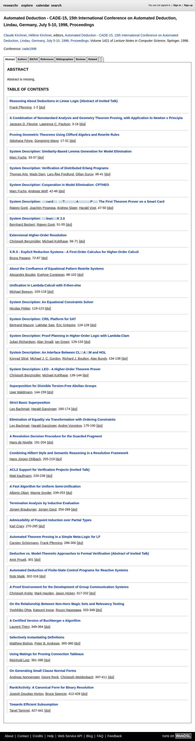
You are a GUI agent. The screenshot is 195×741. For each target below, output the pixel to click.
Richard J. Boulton (75, 358)
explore (27, 5)
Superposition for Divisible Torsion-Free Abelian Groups (52, 386)
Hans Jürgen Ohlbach (25, 459)
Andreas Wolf (38, 191)
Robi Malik (17, 576)
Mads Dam (37, 174)
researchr (10, 5)
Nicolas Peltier (19, 308)
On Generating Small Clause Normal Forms (42, 671)
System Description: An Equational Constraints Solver (51, 302)
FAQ (100, 736)
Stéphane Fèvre (20, 141)
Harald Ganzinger (43, 409)
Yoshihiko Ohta (20, 610)
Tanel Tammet (19, 710)
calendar (42, 5)
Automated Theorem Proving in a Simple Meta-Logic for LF (54, 537)
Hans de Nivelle (20, 442)
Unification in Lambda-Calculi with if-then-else (45, 285)
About (9, 736)
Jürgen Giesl (47, 509)
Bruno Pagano (19, 258)
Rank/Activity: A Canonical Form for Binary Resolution (51, 687)
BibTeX (34, 59)
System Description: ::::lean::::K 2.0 (37, 218)
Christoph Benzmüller (24, 241)
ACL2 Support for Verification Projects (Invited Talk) (49, 469)
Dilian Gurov (84, 174)
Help (50, 736)
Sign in (177, 5)
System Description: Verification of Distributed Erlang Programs (58, 168)
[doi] (42, 107)
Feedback (114, 736)
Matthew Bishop (20, 643)
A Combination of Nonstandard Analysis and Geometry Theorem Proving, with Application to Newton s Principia (96, 118)
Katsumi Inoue (43, 610)
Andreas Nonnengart (24, 677)
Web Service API (70, 736)
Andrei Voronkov (70, 425)
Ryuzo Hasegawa (68, 610)
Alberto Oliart (18, 493)
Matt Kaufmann (20, 476)
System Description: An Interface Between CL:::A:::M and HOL (57, 352)
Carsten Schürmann (23, 543)
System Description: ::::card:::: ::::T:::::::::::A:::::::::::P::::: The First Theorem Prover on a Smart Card (86, 201)
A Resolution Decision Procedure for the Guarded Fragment (55, 436)
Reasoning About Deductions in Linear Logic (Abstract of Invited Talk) (63, 101)
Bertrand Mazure (21, 325)
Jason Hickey (65, 593)
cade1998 (29, 49)
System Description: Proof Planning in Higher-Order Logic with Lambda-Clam (69, 336)
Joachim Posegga (42, 208)
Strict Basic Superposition (29, 402)
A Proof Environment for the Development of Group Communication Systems (68, 587)
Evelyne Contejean (51, 275)
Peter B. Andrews (47, 643)
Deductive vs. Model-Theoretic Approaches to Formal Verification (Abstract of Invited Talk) (79, 553)
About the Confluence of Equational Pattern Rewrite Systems (56, 268)
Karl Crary (16, 526)
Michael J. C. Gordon (45, 358)
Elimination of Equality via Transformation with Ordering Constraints (62, 419)
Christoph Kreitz (20, 593)
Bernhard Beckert (22, 224)
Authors (22, 59)
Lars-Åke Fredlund (60, 174)
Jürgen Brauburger (22, 509)
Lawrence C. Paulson (54, 124)
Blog (89, 736)
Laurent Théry (19, 626)
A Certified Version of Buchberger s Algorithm (44, 620)
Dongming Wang (47, 141)
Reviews (81, 59)
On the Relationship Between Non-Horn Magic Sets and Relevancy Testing (66, 604)
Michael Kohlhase (55, 241)
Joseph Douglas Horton (26, 694)
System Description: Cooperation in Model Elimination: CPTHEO (59, 185)
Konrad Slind (18, 358)
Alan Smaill (45, 342)
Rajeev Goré (18, 208)
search (56, 5)
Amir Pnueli (17, 559)
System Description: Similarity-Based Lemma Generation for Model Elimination (70, 151)
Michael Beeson (20, 291)
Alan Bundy (99, 358)
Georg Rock (50, 677)
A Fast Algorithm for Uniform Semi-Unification (45, 486)
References (46, 59)
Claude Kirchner (15, 35)
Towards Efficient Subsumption (33, 704)
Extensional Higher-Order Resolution (38, 235)
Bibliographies (64, 59)
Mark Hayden (44, 593)
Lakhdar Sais (45, 325)
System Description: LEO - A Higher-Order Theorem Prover (54, 369)
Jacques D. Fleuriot (23, 124)
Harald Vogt (87, 208)
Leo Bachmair (19, 409)
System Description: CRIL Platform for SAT (42, 319)
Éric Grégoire (66, 325)
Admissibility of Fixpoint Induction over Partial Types (50, 520)
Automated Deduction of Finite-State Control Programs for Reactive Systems (68, 570)
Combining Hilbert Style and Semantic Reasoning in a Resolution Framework (68, 453)
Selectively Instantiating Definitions (36, 637)
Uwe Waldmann (20, 392)
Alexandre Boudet (22, 275)
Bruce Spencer (56, 694)
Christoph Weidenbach (76, 677)
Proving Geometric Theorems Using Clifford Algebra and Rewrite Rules (64, 134)
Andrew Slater (67, 208)
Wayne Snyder (40, 493)
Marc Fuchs (17, 157)
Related (92, 59)
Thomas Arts (18, 174)
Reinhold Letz (19, 660)
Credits (38, 736)
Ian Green (62, 342)
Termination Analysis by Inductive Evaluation (44, 503)
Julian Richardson (22, 342)
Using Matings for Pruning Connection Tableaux (46, 654)
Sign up (188, 5)
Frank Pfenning (20, 107)
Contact (23, 736)
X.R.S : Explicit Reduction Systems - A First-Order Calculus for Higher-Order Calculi (74, 252)
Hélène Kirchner (39, 35)
